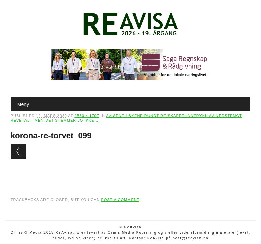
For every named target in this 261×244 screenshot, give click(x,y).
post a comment (120, 200)
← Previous (18, 151)
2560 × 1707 (86, 116)
